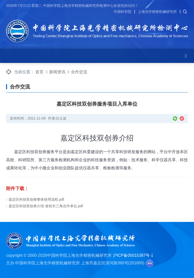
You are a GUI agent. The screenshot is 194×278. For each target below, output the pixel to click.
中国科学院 (122, 12)
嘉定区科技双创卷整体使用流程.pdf (35, 199)
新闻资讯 (57, 72)
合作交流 (79, 72)
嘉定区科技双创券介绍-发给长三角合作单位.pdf (44, 206)
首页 (39, 72)
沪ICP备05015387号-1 (133, 255)
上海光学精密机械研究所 (157, 12)
